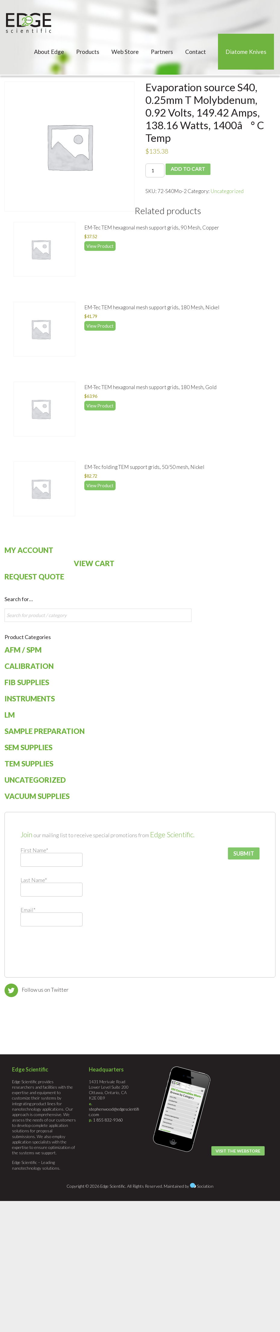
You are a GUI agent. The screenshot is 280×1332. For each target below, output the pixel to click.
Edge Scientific (28, 23)
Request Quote (34, 576)
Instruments (30, 698)
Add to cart (187, 169)
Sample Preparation (45, 731)
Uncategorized (227, 191)
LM (10, 714)
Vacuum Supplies (37, 796)
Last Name (33, 880)
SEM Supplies (28, 747)
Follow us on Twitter (45, 989)
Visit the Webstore (238, 1150)
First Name (34, 850)
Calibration (29, 666)
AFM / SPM (23, 649)
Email (28, 909)
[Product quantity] (154, 170)
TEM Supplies (29, 763)
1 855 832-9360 (108, 1119)
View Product (100, 246)
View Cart (94, 563)
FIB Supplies (27, 682)
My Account (29, 550)
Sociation (205, 1186)
